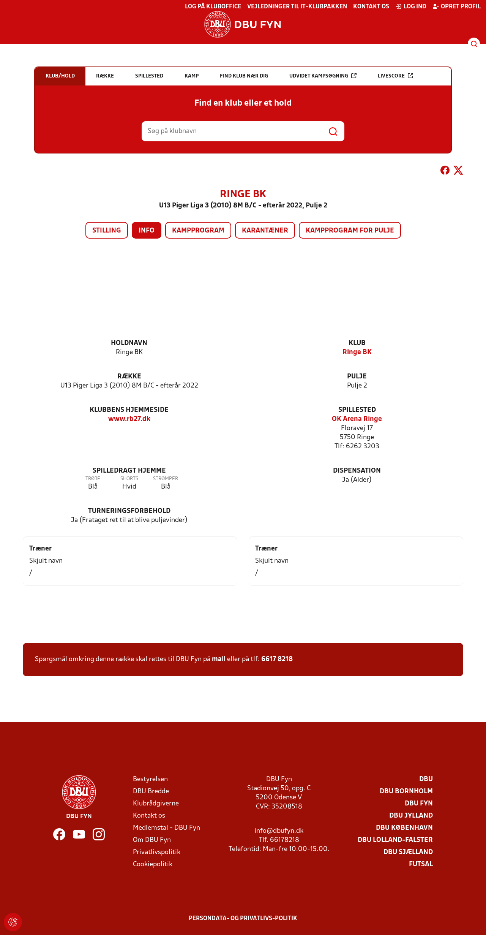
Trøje (92, 478)
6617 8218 (277, 659)
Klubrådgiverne (156, 804)
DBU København (404, 828)
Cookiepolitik (152, 864)
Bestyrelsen (150, 779)
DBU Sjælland (408, 852)
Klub (357, 343)
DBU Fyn (419, 804)
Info (147, 231)
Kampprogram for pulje (350, 231)
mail (219, 659)
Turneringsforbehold (129, 511)
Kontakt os (371, 6)
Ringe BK (357, 352)
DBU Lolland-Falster (395, 840)
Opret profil (456, 6)
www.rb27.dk (129, 419)
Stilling (106, 231)
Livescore (395, 76)
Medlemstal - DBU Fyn (166, 828)
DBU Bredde (151, 791)
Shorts (129, 478)
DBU (426, 779)
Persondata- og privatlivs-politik (243, 918)
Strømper (165, 478)
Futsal (421, 864)
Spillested (357, 410)
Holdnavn (129, 343)
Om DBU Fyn (152, 840)
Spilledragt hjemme (129, 471)
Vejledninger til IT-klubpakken (297, 6)
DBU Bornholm (406, 791)
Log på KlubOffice (213, 6)
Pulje (357, 376)
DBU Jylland (411, 816)
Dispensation (357, 471)
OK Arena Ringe (357, 419)
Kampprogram (198, 231)
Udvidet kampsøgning (323, 76)
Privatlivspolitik (156, 852)
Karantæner (265, 231)
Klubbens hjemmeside (129, 410)
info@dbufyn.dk (278, 831)
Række (129, 376)
